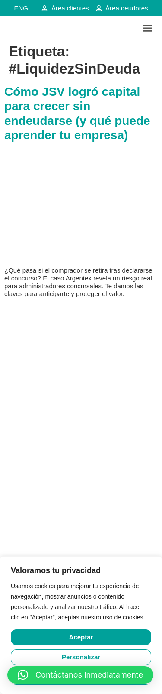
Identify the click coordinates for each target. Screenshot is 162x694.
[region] (81, 625)
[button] (148, 28)
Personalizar (81, 657)
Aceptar (81, 637)
